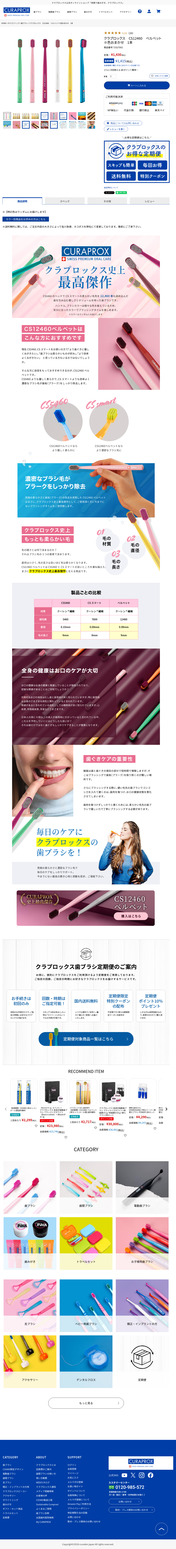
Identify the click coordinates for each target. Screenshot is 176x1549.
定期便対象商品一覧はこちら (88, 1039)
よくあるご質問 (44, 1508)
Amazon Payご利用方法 (79, 1504)
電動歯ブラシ (9, 1473)
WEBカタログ (43, 1482)
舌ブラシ (7, 1482)
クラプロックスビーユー (15, 1491)
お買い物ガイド (75, 1486)
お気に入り (73, 1477)
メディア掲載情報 (45, 1491)
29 (131, 33)
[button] (5, 1109)
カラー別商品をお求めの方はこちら (26, 219)
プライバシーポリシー (79, 1508)
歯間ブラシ (8, 1478)
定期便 (6, 1517)
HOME (3, 23)
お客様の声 (41, 1495)
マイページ (73, 1473)
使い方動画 (41, 1478)
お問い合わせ (74, 1517)
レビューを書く (116, 129)
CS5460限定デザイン (13, 1469)
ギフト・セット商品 (13, 1508)
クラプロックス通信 (46, 1486)
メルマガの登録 (75, 1482)
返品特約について (111, 187)
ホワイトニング (10, 1500)
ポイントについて (76, 1490)
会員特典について (76, 1495)
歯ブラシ (24, 23)
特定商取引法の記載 (77, 1512)
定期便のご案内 (44, 1469)
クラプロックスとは (46, 1464)
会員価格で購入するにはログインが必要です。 (122, 65)
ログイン (72, 1464)
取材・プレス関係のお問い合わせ (84, 1521)
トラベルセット (10, 1513)
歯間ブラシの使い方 (46, 1473)
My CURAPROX (43, 1521)
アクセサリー (9, 1495)
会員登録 (72, 1468)
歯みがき (7, 1504)
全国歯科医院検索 (45, 1517)
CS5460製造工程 (44, 1500)
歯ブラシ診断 (42, 1513)
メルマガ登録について (79, 1499)
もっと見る (86, 1403)
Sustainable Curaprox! (47, 1504)
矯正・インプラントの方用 (16, 1486)
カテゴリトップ (13, 23)
